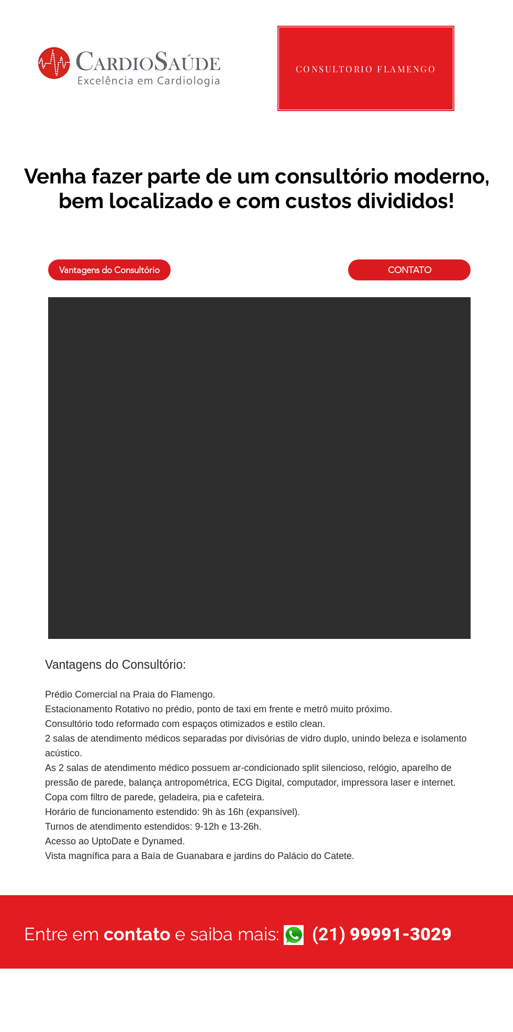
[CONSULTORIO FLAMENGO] (366, 68)
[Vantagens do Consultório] (109, 269)
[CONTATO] (409, 269)
